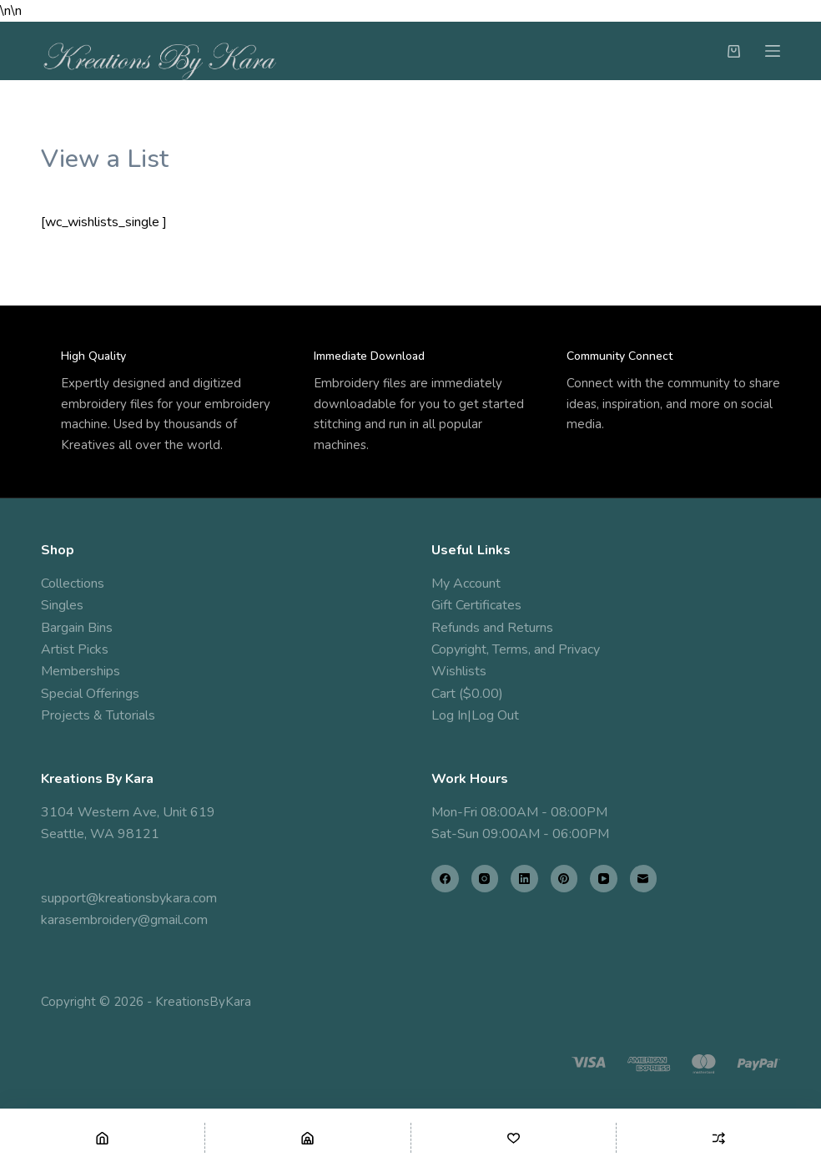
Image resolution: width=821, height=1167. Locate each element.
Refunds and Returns (492, 628)
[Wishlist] (513, 1137)
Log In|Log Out (475, 715)
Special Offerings (90, 694)
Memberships (80, 671)
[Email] (643, 878)
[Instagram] (485, 878)
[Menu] (772, 50)
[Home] (102, 1137)
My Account (466, 583)
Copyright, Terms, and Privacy (515, 649)
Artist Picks (74, 649)
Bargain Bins (77, 628)
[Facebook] (445, 878)
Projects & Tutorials (98, 715)
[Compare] (718, 1137)
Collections (72, 583)
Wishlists (458, 671)
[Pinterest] (564, 878)
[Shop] (307, 1137)
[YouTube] (603, 878)
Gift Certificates (476, 605)
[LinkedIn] (524, 878)
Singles (62, 605)
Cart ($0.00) (467, 694)
